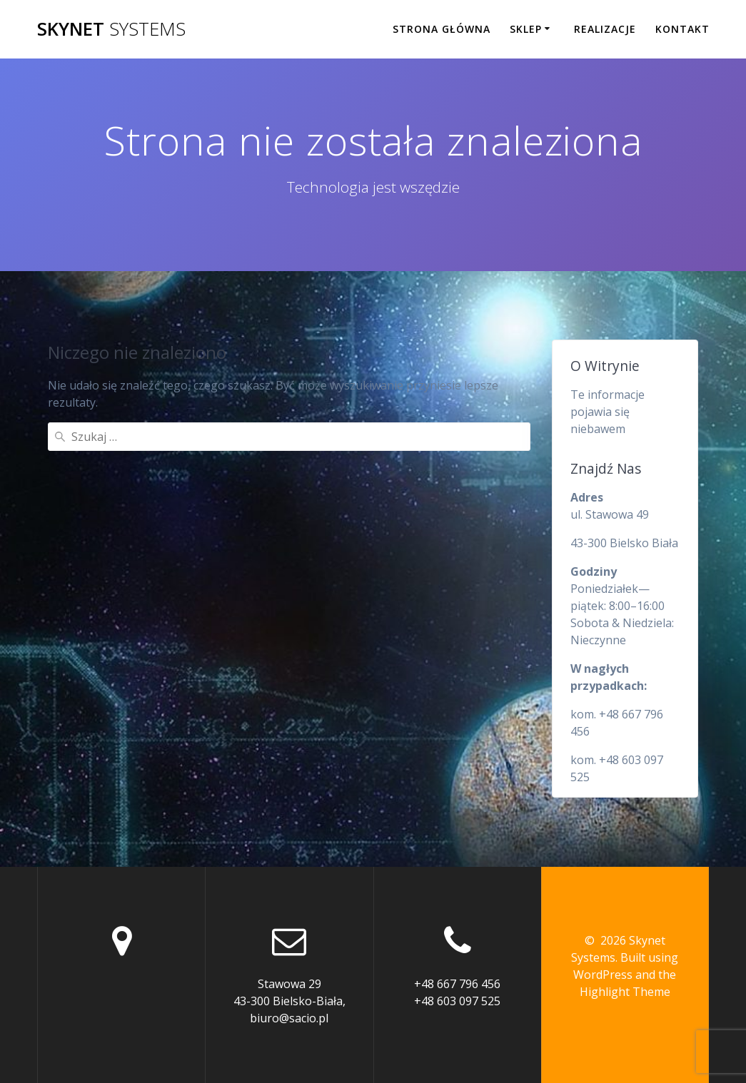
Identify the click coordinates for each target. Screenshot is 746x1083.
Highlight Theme (625, 992)
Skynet (111, 29)
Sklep (526, 29)
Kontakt (682, 29)
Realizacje (605, 29)
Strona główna (441, 29)
